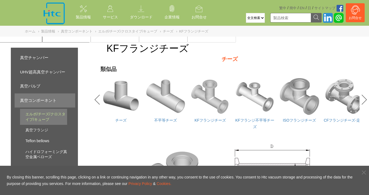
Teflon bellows (37, 141)
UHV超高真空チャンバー (42, 72)
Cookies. (164, 183)
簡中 (292, 8)
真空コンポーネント (38, 100)
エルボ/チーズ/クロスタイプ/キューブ (45, 117)
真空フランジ (36, 130)
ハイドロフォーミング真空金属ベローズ (46, 154)
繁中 (282, 8)
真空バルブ (30, 86)
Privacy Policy (140, 183)
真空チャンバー (34, 57)
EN (302, 8)
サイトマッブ (324, 8)
